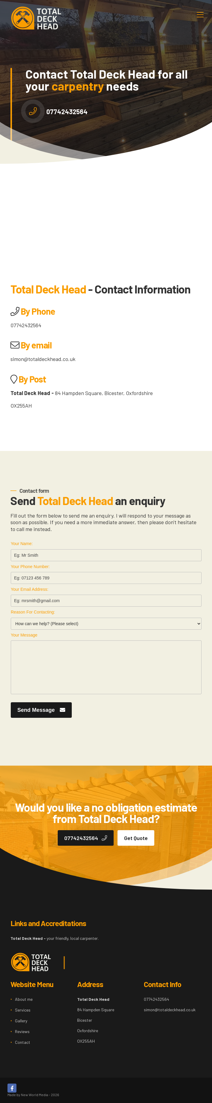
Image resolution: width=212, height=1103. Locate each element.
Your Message (24, 635)
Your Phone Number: (30, 566)
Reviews (22, 1031)
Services (22, 1009)
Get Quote (136, 838)
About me (24, 999)
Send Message (41, 710)
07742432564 (67, 111)
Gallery (21, 1020)
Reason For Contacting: (33, 612)
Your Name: (22, 543)
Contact (22, 1042)
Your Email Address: (29, 589)
